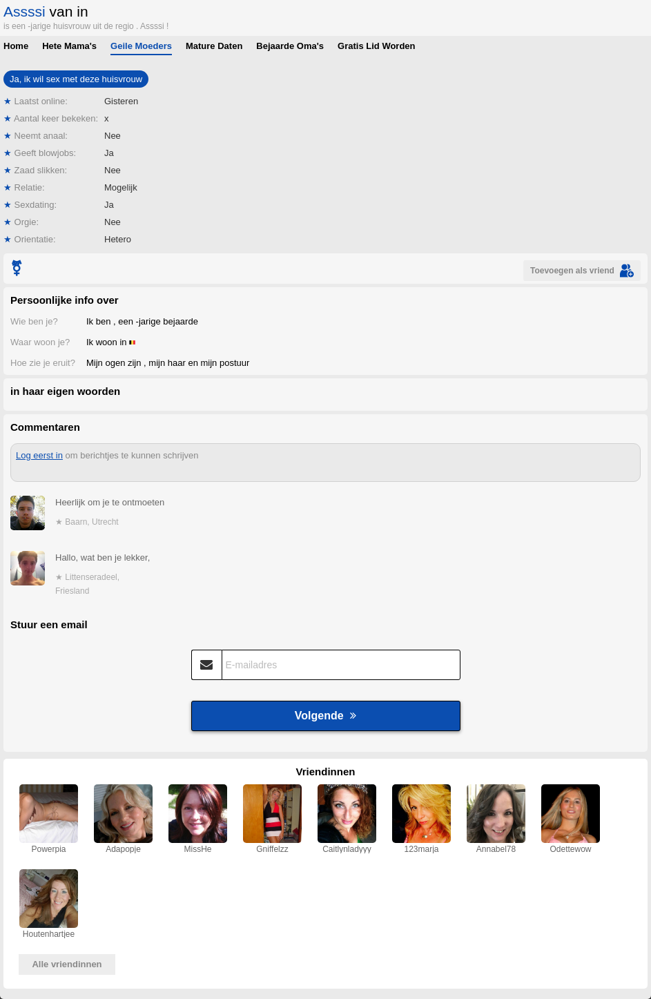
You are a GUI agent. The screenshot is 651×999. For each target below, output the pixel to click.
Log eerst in (39, 455)
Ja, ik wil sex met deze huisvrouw (76, 79)
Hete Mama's (69, 46)
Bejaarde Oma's (290, 46)
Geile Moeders (141, 46)
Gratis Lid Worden (376, 46)
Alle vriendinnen (66, 964)
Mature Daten (214, 46)
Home (15, 46)
